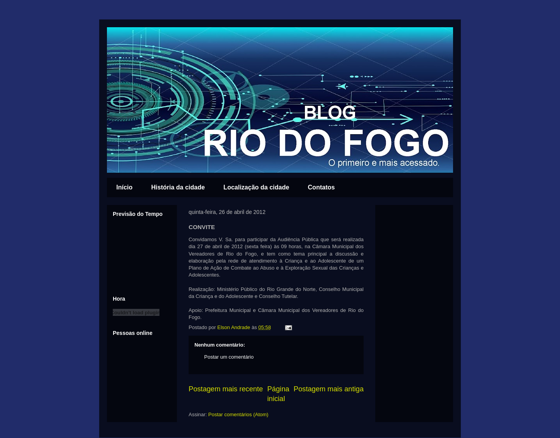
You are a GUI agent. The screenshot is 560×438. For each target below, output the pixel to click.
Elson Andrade (234, 327)
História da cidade (178, 187)
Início (124, 187)
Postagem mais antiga (329, 389)
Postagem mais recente (226, 389)
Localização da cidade (256, 187)
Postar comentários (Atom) (238, 414)
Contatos (321, 187)
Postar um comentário (229, 357)
